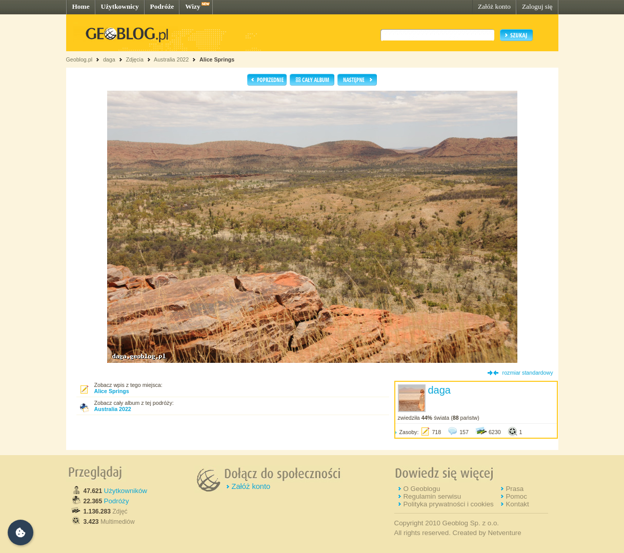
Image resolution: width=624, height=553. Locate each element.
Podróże (162, 6)
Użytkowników (125, 491)
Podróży (116, 501)
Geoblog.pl (79, 59)
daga (109, 59)
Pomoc (516, 496)
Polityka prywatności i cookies (448, 504)
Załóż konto (494, 6)
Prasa (515, 489)
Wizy (192, 6)
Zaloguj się (537, 6)
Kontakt (517, 504)
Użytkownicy (120, 6)
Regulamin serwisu (432, 496)
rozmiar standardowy (527, 373)
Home (81, 6)
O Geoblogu (421, 489)
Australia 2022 (171, 59)
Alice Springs (216, 59)
